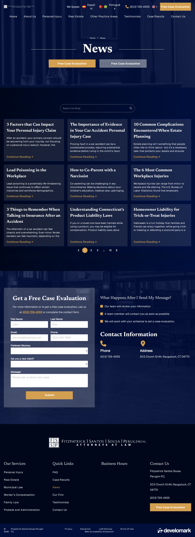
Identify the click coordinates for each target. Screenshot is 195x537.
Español (91, 6)
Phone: (54, 332)
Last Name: (57, 319)
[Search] (97, 108)
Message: (16, 371)
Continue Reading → (20, 157)
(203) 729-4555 (32, 312)
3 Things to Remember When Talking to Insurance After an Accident (33, 216)
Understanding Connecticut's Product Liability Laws (97, 213)
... (104, 250)
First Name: (17, 319)
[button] (155, 6)
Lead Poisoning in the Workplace (26, 173)
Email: (14, 332)
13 (110, 250)
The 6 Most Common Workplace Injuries (153, 173)
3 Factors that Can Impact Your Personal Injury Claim (31, 128)
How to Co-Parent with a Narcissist (93, 173)
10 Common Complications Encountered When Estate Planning (159, 131)
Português (114, 6)
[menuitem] (13, 16)
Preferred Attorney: (21, 345)
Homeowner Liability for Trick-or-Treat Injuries (156, 213)
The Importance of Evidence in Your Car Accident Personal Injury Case (97, 131)
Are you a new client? (22, 358)
